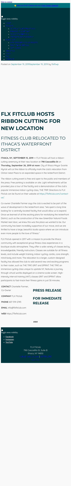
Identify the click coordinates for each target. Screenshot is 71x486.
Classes (9, 26)
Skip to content (6, 2)
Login (8, 54)
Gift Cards (15, 48)
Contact (10, 59)
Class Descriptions (19, 34)
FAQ (7, 56)
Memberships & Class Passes (23, 42)
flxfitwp (55, 64)
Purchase (10, 40)
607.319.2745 (46, 356)
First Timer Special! (19, 45)
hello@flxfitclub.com (29, 356)
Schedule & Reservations (22, 29)
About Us (10, 51)
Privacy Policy (35, 360)
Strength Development (21, 37)
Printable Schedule (20, 31)
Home (8, 23)
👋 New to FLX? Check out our (36, 5)
